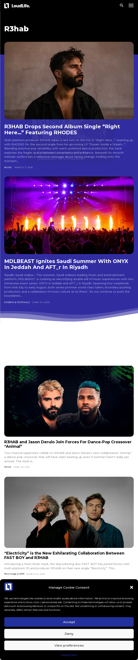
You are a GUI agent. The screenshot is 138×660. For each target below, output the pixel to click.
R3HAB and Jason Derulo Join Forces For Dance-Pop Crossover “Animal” (68, 444)
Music (8, 167)
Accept (69, 622)
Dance (8, 467)
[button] (131, 587)
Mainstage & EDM (14, 574)
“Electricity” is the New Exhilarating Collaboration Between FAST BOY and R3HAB (64, 555)
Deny (69, 634)
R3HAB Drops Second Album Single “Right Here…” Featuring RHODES (62, 129)
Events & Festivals (17, 302)
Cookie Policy (69, 654)
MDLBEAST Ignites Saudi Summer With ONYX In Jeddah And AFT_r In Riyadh (66, 264)
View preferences (69, 645)
